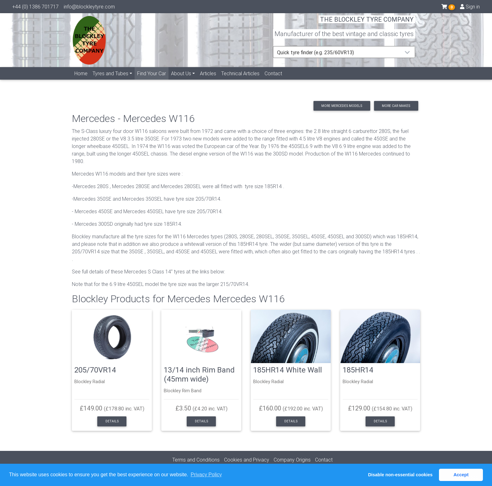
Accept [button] (460, 474)
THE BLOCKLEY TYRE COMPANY (367, 23)
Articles (208, 80)
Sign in (470, 8)
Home (81, 80)
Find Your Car (152, 80)
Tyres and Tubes (110, 80)
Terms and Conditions (196, 460)
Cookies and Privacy (246, 460)
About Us (181, 80)
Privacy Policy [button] (206, 474)
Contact (273, 80)
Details (112, 421)
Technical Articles (240, 80)
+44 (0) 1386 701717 (35, 8)
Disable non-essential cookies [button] (400, 474)
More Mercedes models (341, 106)
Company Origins (292, 460)
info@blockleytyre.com (89, 8)
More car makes (396, 106)
